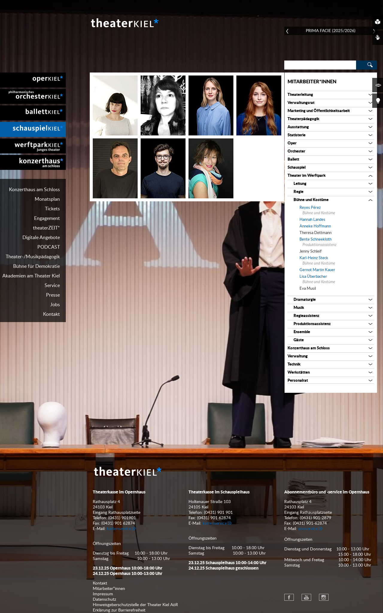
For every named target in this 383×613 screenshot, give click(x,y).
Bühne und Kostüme (311, 200)
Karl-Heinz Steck (314, 258)
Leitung (300, 184)
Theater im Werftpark (307, 176)
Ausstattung (298, 127)
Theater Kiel (124, 22)
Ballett (293, 159)
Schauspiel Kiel (33, 129)
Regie (298, 192)
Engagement (47, 218)
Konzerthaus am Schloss (34, 189)
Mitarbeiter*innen (312, 81)
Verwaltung (298, 356)
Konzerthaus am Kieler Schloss (33, 162)
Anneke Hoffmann (315, 226)
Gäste (299, 340)
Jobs (55, 304)
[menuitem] (33, 80)
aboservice (308, 529)
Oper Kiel (33, 80)
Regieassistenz (306, 316)
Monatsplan (47, 199)
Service (52, 285)
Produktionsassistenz (312, 324)
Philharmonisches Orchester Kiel (33, 96)
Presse (53, 295)
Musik (299, 308)
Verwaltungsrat (301, 103)
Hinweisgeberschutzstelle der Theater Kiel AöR (135, 605)
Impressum (103, 594)
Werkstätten (299, 373)
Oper (292, 143)
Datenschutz (104, 599)
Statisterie (297, 135)
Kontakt (51, 314)
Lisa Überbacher (313, 277)
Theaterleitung (300, 95)
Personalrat (298, 381)
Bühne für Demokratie (36, 266)
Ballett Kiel (33, 112)
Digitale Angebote (41, 237)
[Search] (320, 65)
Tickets (52, 208)
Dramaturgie (305, 300)
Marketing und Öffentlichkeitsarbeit (319, 111)
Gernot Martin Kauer (317, 270)
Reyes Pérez (310, 208)
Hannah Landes (312, 220)
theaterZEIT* (46, 228)
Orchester (296, 151)
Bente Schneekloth (316, 239)
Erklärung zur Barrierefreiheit (119, 610)
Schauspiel (297, 168)
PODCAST (48, 247)
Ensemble (302, 332)
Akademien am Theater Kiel (31, 276)
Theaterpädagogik (303, 119)
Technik (294, 364)
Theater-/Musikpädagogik (33, 256)
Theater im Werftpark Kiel (33, 145)
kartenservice (119, 529)
